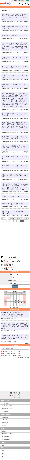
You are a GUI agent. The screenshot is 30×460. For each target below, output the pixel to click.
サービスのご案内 (6, 403)
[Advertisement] (15, 239)
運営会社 (4, 425)
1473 (8, 221)
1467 (9, 218)
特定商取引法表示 (6, 439)
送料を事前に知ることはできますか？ (12, 351)
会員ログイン (20, 0)
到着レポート (5, 445)
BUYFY (3, 450)
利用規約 (4, 431)
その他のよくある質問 (24, 357)
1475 (15, 221)
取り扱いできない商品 (7, 405)
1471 (23, 218)
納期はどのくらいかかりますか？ (11, 353)
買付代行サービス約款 (7, 433)
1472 (27, 218)
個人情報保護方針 (6, 436)
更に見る (27, 343)
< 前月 (5, 291)
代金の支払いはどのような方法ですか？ (12, 355)
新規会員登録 (14, 0)
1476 (18, 221)
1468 (13, 218)
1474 (11, 221)
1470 (20, 218)
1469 (16, 218)
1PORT (3, 453)
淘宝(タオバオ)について (7, 408)
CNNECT (4, 456)
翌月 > (24, 291)
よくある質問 (5, 411)
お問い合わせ (5, 422)
